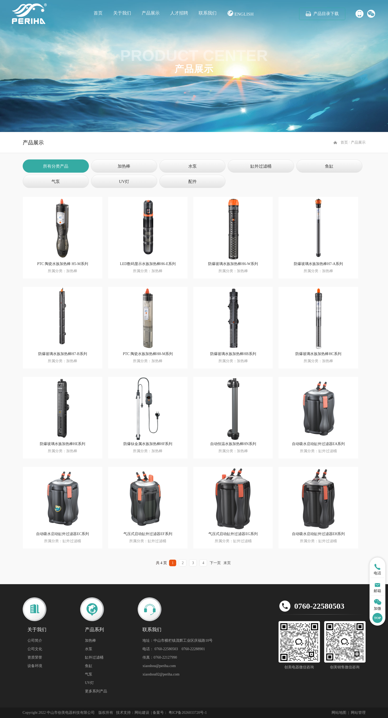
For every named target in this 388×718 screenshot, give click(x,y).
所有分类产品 (55, 166)
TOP (377, 618)
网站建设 (142, 713)
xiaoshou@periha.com (159, 666)
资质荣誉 (34, 657)
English (240, 13)
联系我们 (208, 13)
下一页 (215, 563)
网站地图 (339, 713)
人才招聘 (179, 13)
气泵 (55, 181)
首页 (98, 13)
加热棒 (124, 166)
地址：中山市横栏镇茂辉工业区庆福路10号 (177, 641)
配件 (192, 181)
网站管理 (358, 713)
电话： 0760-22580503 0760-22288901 (173, 649)
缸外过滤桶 (260, 166)
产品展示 (151, 13)
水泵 (192, 166)
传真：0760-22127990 (159, 657)
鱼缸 (329, 166)
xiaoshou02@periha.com (160, 674)
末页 (227, 563)
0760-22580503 (319, 606)
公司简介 (34, 641)
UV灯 (124, 181)
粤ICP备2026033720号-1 (187, 713)
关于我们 (122, 13)
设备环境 (34, 666)
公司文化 (34, 649)
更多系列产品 (96, 691)
